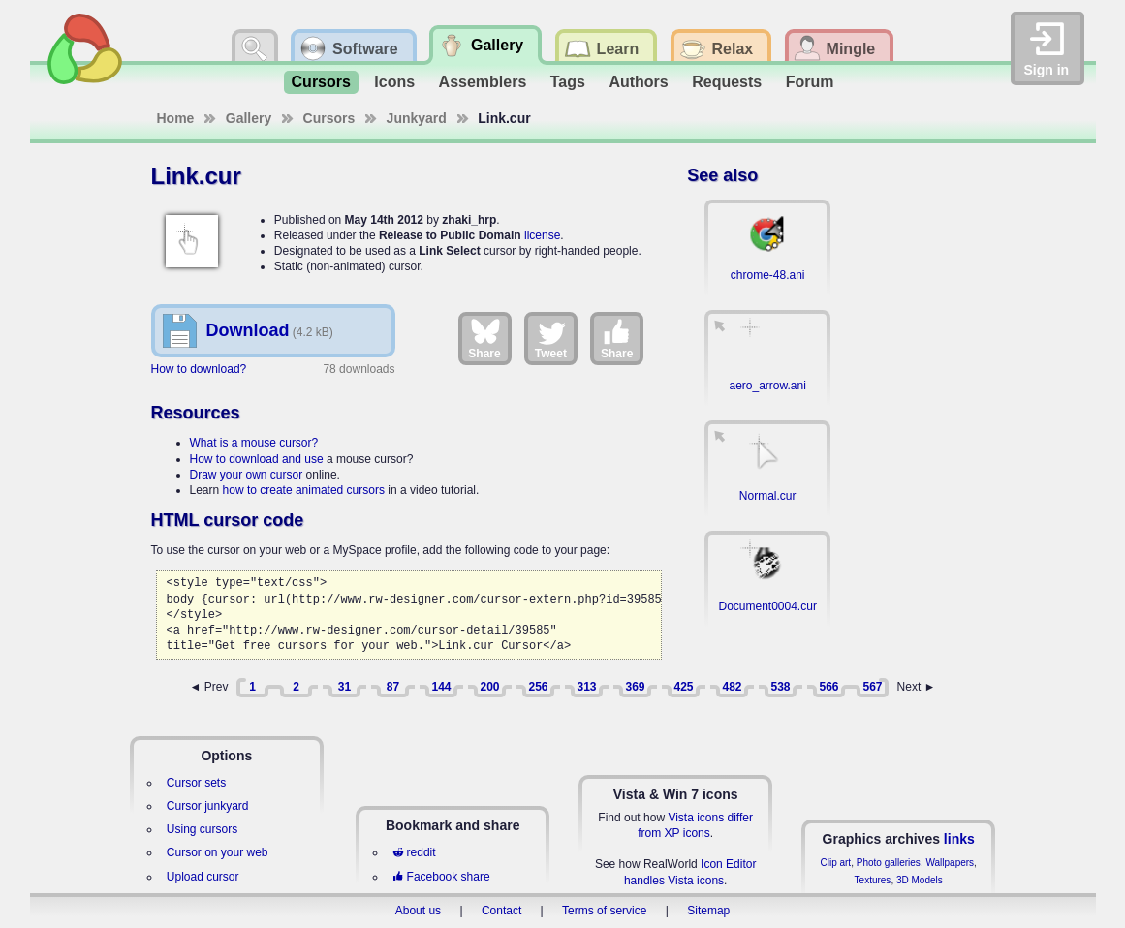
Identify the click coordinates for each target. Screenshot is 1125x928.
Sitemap (708, 910)
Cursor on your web (217, 852)
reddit (413, 852)
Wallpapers (949, 862)
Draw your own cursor (246, 474)
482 (731, 687)
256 (537, 687)
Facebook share (440, 876)
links (959, 839)
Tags (567, 82)
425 (683, 687)
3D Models (919, 880)
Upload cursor (203, 876)
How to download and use (257, 459)
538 (780, 687)
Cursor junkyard (208, 806)
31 (344, 687)
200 (489, 687)
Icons (394, 82)
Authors (638, 82)
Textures (873, 880)
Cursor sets (196, 782)
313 (586, 687)
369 (634, 687)
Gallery (248, 118)
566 (828, 687)
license (542, 235)
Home (176, 118)
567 (872, 687)
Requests (727, 82)
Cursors (321, 82)
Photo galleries (889, 862)
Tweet (551, 338)
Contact (501, 910)
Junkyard (417, 118)
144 (441, 687)
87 (393, 687)
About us (418, 910)
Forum (810, 82)
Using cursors (202, 829)
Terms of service (604, 910)
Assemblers (483, 82)
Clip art (835, 862)
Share (484, 338)
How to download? (199, 369)
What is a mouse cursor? (254, 442)
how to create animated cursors (304, 490)
